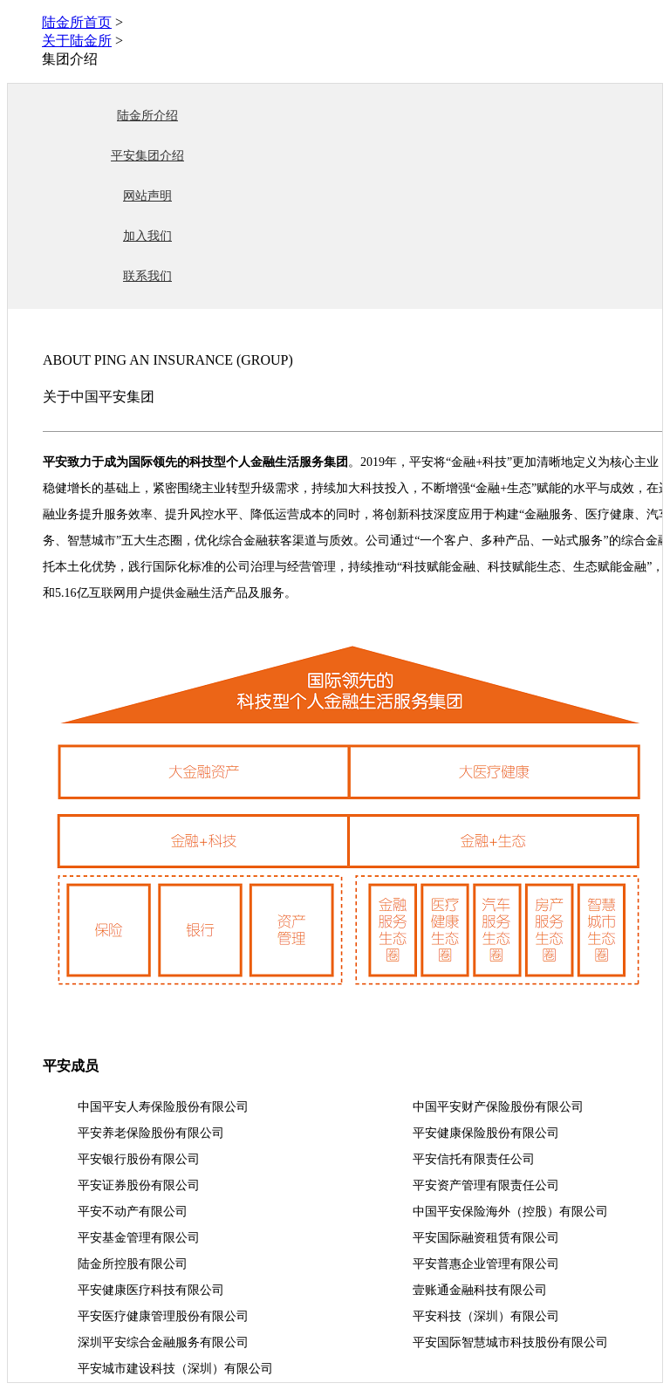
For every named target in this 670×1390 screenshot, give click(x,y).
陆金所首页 (77, 22)
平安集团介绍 (147, 155)
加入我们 (147, 236)
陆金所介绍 (147, 115)
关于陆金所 (77, 40)
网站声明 (147, 195)
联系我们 (147, 276)
